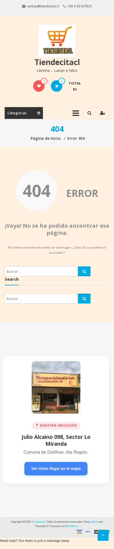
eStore (95, 521)
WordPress (72, 526)
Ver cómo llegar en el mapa (56, 468)
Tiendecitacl (57, 62)
